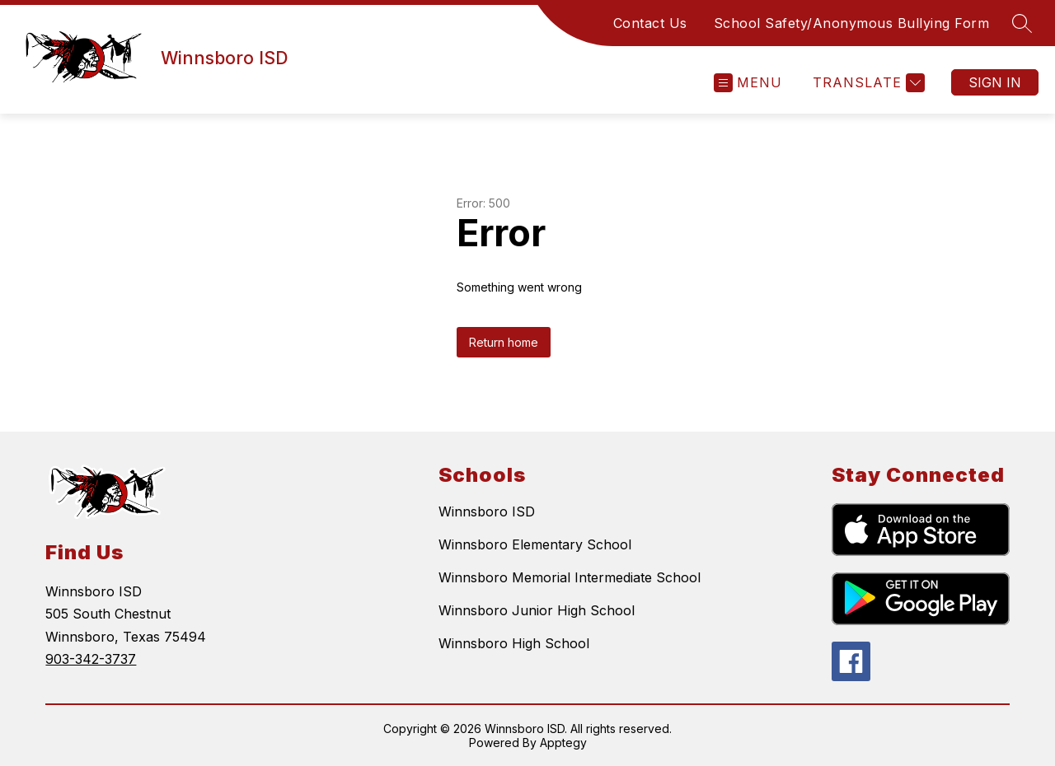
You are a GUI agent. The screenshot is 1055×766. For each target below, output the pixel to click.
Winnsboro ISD (486, 511)
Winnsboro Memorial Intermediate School (569, 577)
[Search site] (1022, 23)
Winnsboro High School (513, 643)
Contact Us (650, 23)
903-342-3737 (90, 659)
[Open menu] (748, 82)
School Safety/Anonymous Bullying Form (852, 23)
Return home (503, 342)
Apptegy (563, 743)
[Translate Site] (867, 82)
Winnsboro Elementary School (534, 544)
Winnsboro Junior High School (536, 610)
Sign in (994, 82)
